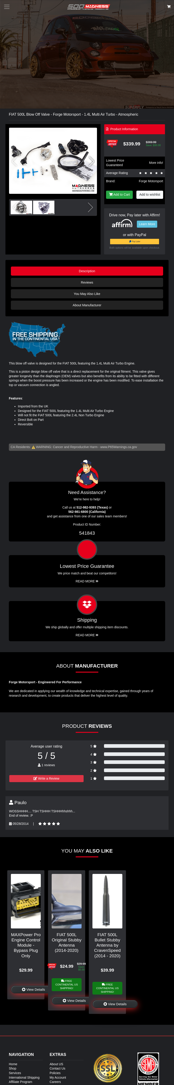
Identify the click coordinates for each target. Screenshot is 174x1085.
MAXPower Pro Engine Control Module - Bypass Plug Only (26, 945)
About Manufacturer (87, 305)
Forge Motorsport (151, 181)
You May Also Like (87, 294)
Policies (55, 1073)
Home (13, 1064)
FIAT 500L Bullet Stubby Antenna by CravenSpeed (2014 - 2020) (107, 945)
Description (87, 271)
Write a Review (46, 778)
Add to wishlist (149, 194)
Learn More (147, 224)
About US (56, 1064)
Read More (87, 581)
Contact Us (57, 1068)
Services (15, 1073)
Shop (12, 1068)
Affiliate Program (20, 1082)
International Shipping (24, 1077)
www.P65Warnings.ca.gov (118, 447)
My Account (58, 1077)
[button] (92, 162)
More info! (156, 163)
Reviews (87, 282)
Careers (55, 1082)
